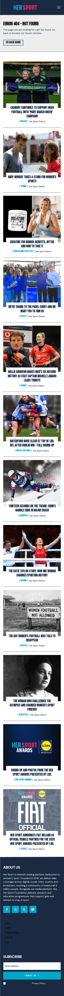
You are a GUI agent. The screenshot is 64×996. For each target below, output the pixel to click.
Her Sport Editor (37, 121)
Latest (23, 316)
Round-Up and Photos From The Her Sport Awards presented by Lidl (32, 772)
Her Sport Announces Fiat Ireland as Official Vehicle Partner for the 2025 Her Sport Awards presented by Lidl (32, 839)
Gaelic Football (23, 450)
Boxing (23, 580)
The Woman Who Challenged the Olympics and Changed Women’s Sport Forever (32, 705)
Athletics (23, 715)
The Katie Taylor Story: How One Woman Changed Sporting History (32, 573)
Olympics (23, 515)
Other (23, 849)
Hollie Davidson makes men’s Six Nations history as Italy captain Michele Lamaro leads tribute (32, 376)
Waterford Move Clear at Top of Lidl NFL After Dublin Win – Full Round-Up (32, 443)
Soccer (23, 121)
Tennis (23, 186)
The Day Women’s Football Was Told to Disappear (32, 638)
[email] (32, 966)
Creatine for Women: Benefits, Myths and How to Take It (32, 244)
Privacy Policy (38, 983)
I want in (32, 975)
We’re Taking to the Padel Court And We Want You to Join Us (32, 309)
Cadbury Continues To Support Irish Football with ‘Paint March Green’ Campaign (32, 112)
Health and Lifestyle (23, 251)
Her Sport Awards (23, 779)
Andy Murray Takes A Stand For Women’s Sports (32, 179)
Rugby (23, 385)
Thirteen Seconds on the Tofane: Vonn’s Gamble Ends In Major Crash (32, 508)
